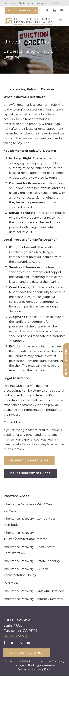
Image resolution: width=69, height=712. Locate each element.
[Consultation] (21, 10)
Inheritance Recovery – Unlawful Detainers (34, 591)
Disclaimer (24, 669)
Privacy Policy (43, 669)
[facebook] (40, 10)
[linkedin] (54, 10)
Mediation (10, 583)
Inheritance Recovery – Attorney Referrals (33, 599)
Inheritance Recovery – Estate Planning (31, 561)
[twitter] (47, 10)
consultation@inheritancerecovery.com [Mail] (27, 3)
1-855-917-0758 (15, 636)
